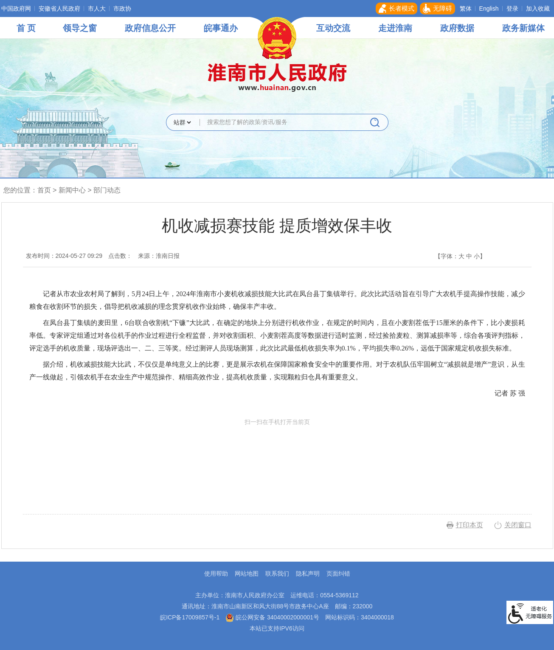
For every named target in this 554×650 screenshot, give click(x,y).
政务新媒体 (523, 28)
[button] (396, 8)
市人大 (97, 8)
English (489, 8)
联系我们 (277, 573)
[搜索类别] (182, 122)
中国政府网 (16, 8)
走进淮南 (395, 28)
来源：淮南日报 (159, 255)
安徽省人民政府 (59, 8)
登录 (512, 8)
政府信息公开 (150, 28)
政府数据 (457, 28)
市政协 (122, 8)
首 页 (26, 28)
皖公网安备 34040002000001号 (272, 617)
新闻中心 (72, 190)
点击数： (120, 255)
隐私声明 (308, 573)
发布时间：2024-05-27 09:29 (64, 255)
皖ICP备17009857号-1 (189, 617)
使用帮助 (216, 573)
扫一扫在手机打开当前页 (277, 458)
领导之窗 (80, 28)
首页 (44, 190)
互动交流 (333, 28)
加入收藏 (538, 8)
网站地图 (247, 573)
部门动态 (107, 190)
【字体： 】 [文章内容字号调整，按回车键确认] (460, 256)
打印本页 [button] (469, 524)
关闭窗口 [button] (518, 524)
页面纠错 (338, 573)
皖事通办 (221, 28)
